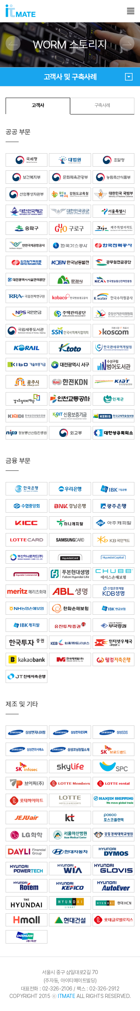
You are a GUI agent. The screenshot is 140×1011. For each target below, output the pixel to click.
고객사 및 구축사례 (88, 76)
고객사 (38, 105)
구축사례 (102, 105)
